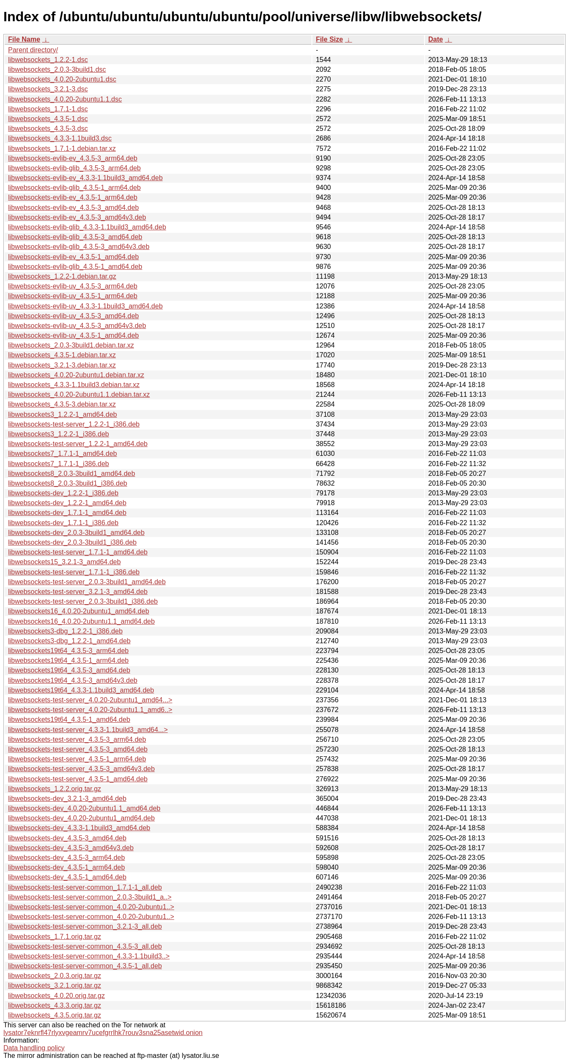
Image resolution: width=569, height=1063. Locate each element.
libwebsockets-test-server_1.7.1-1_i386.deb (74, 572)
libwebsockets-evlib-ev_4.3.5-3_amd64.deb (73, 207)
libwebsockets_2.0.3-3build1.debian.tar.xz (71, 345)
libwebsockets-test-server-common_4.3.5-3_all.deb (85, 946)
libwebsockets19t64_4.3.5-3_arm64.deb (68, 650)
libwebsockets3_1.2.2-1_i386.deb (58, 434)
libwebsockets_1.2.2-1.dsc (48, 59)
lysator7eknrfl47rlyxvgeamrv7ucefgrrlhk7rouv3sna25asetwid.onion (103, 1032)
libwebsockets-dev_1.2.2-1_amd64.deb (67, 502)
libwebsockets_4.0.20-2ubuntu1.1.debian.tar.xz (79, 394)
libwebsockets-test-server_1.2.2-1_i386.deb (74, 424)
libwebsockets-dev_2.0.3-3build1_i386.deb (72, 542)
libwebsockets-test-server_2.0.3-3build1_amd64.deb (87, 581)
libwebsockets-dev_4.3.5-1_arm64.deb (66, 867)
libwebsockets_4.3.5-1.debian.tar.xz (62, 355)
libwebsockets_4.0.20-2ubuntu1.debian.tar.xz (76, 375)
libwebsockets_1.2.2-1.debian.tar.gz (62, 276)
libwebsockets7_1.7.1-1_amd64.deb (62, 453)
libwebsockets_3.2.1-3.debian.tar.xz (62, 365)
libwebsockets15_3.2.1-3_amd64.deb (64, 561)
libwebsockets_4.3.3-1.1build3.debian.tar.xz (74, 384)
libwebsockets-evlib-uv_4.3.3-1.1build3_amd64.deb (85, 306)
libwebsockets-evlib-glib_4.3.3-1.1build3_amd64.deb (87, 227)
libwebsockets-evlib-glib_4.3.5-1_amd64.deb (75, 266)
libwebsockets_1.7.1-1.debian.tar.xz (62, 148)
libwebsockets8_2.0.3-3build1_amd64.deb (71, 473)
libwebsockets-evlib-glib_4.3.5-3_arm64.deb (74, 168)
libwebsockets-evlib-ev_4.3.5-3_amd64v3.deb (77, 217)
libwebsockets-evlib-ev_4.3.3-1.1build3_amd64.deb (85, 177)
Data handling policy (34, 1048)
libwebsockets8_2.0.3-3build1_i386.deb (67, 483)
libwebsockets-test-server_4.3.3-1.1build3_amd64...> (88, 729)
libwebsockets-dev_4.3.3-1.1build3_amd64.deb (79, 827)
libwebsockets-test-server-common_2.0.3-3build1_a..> (90, 897)
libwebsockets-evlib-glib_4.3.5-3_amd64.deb (75, 236)
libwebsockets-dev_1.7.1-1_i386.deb (63, 522)
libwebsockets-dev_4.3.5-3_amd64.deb (67, 838)
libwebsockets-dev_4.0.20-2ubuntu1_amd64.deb (81, 818)
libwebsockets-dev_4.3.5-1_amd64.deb (67, 877)
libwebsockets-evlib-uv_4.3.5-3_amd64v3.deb (77, 325)
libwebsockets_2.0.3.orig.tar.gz (54, 975)
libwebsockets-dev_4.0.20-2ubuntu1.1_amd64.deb (84, 808)
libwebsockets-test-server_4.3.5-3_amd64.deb (77, 749)
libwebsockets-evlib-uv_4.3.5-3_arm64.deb (72, 286)
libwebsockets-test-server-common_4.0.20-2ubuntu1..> (91, 906)
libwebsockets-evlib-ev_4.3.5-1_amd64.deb (73, 256)
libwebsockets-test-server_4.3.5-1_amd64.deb (77, 779)
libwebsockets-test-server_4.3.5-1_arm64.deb (77, 759)
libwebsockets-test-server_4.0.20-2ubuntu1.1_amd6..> (90, 709)
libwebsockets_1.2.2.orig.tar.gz (54, 788)
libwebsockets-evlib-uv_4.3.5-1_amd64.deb (73, 335)
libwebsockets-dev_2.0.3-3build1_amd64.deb (76, 532)
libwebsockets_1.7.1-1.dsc (48, 109)
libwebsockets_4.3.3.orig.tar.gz (54, 1005)
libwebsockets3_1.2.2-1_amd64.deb (62, 414)
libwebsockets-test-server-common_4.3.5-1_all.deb (85, 966)
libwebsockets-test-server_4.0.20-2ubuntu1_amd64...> (90, 700)
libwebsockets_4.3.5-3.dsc (48, 128)
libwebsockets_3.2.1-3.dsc (48, 89)
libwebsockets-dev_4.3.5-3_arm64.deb (66, 857)
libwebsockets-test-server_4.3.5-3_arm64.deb (77, 739)
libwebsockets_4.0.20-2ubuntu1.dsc (62, 79)
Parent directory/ (33, 50)
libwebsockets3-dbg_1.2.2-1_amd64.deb (69, 641)
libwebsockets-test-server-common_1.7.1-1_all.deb (85, 887)
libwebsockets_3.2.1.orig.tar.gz (54, 985)
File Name (24, 39)
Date (435, 39)
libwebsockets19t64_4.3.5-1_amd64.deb (69, 719)
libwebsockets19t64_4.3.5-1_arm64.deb (68, 660)
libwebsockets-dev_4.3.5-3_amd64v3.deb (70, 847)
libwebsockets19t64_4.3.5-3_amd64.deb (69, 670)
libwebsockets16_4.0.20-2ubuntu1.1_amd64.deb (81, 621)
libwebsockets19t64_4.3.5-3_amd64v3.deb (72, 680)
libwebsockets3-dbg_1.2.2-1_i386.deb (65, 631)
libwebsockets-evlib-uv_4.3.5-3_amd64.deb (73, 315)
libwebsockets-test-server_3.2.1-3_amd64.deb (77, 591)
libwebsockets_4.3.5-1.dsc (48, 118)
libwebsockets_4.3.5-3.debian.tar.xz (62, 404)
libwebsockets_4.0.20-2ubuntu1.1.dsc (65, 99)
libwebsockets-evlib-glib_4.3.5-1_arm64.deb (74, 187)
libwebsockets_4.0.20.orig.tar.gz (56, 995)
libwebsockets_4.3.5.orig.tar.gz (54, 1015)
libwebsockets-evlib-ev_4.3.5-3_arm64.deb (72, 158)
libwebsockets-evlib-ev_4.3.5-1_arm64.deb (72, 197)
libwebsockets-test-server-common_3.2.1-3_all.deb (85, 926)
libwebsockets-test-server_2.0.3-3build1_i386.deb (83, 601)
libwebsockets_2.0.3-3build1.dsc (57, 69)
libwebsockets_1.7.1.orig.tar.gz (54, 936)
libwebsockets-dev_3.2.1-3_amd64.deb (67, 798)
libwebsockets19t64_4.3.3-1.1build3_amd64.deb (81, 690)
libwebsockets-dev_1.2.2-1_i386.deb (63, 493)
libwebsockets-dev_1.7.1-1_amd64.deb (67, 512)
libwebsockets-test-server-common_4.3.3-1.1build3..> (89, 956)
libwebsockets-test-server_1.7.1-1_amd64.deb (77, 552)
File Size (329, 39)
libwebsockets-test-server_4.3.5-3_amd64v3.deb (81, 768)
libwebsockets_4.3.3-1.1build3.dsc (60, 138)
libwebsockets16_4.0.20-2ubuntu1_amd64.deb (78, 611)
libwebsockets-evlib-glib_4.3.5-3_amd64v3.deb (79, 246)
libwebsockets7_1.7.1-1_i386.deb (58, 463)
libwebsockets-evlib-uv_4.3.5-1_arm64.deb (72, 296)
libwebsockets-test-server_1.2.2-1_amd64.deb (77, 443)
